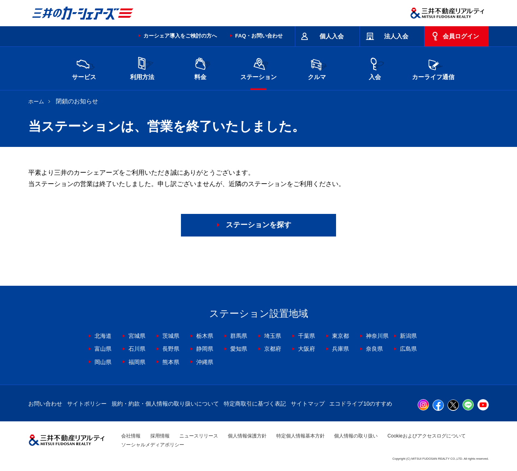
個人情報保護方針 (247, 436)
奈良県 (374, 348)
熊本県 (170, 362)
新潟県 (408, 336)
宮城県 (136, 336)
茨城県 (170, 336)
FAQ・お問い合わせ (259, 36)
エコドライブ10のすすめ (360, 403)
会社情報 (131, 436)
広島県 (408, 348)
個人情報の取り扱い (356, 436)
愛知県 (238, 348)
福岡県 (136, 362)
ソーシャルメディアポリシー (152, 445)
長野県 (170, 348)
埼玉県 (272, 336)
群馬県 (238, 336)
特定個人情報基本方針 (300, 436)
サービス (84, 67)
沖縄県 (204, 362)
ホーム (36, 101)
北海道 (103, 336)
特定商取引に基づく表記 (255, 403)
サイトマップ (308, 403)
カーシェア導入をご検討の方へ (180, 36)
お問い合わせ (45, 403)
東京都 (340, 336)
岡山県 (103, 362)
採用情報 (160, 436)
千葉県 (306, 336)
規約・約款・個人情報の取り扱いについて (165, 403)
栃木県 (204, 336)
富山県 (103, 348)
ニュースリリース (198, 436)
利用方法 (142, 67)
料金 (200, 67)
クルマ (317, 67)
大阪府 (306, 348)
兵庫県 (340, 348)
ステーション (258, 67)
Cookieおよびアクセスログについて (426, 436)
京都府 (272, 348)
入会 (375, 67)
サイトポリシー (87, 403)
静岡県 (204, 348)
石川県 (136, 348)
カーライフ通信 (433, 67)
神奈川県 (377, 336)
